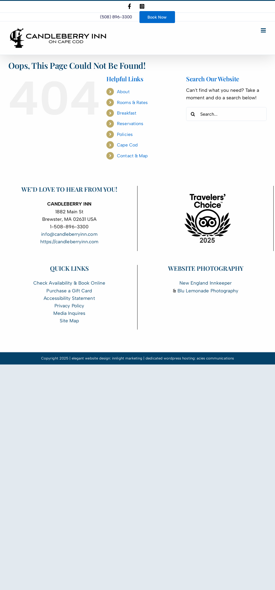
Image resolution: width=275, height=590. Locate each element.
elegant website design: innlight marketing (107, 358)
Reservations (130, 123)
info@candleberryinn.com (69, 234)
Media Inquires (69, 313)
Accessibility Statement (69, 298)
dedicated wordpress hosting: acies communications (190, 358)
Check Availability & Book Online (69, 283)
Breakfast (126, 113)
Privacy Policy (69, 305)
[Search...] (226, 114)
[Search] (193, 114)
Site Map (69, 320)
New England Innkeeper (205, 283)
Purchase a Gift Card (69, 290)
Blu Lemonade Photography (208, 290)
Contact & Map (132, 155)
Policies (124, 134)
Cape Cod (127, 145)
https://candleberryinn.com (69, 241)
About (123, 91)
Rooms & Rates (132, 102)
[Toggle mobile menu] (264, 30)
